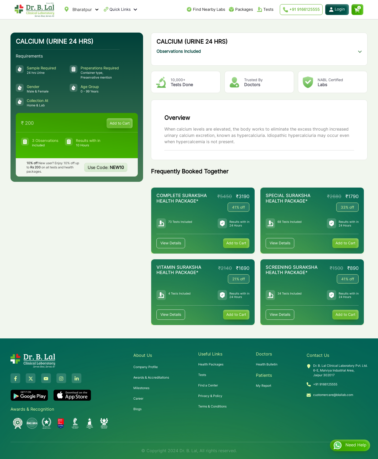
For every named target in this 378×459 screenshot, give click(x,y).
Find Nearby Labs (209, 9)
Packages (244, 9)
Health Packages (210, 364)
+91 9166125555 (301, 9)
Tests (268, 9)
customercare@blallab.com (333, 394)
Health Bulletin (266, 364)
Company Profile (145, 367)
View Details (170, 243)
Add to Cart (119, 123)
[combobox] (73, 9)
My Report (263, 386)
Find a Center (208, 385)
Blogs (137, 409)
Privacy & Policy (210, 396)
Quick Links (123, 10)
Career (138, 398)
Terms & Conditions (212, 406)
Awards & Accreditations (151, 377)
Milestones (141, 388)
